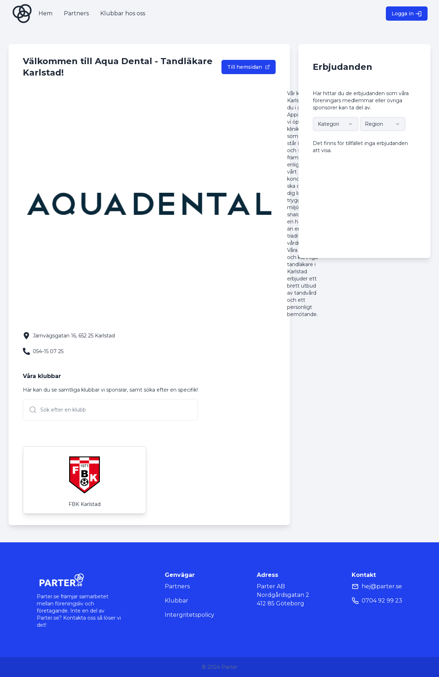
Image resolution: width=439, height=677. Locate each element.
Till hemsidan (248, 67)
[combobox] (335, 124)
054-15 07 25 (48, 351)
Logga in (407, 13)
